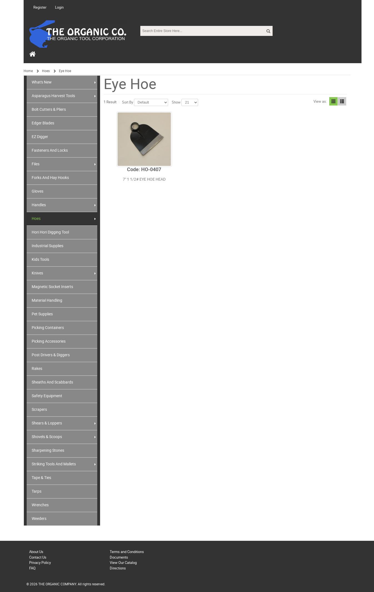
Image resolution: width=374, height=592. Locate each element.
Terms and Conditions (127, 552)
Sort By (127, 102)
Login (59, 7)
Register (39, 7)
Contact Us (37, 557)
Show (176, 102)
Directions (118, 568)
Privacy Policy (40, 563)
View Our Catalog (123, 563)
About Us (36, 552)
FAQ (32, 568)
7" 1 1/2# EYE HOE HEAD (144, 179)
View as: (320, 101)
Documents (119, 557)
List (342, 101)
